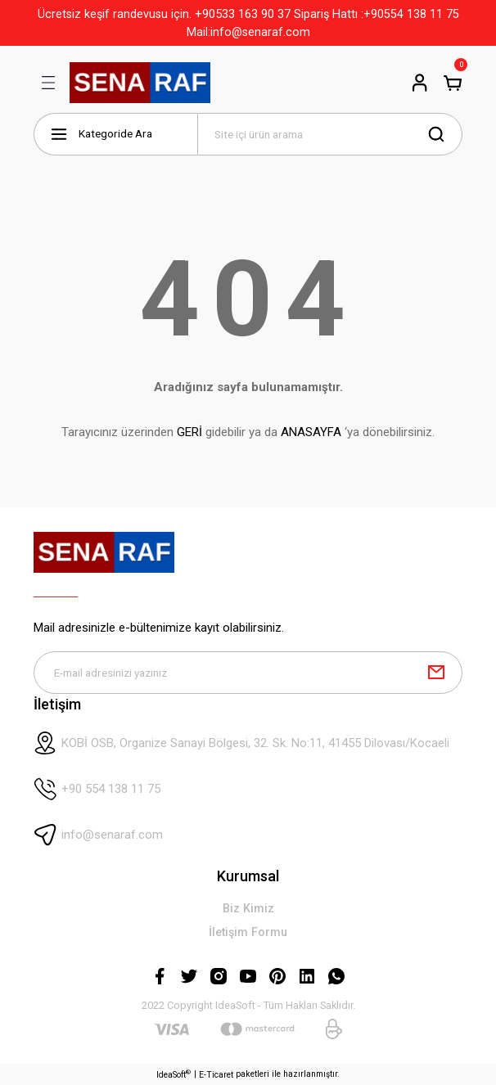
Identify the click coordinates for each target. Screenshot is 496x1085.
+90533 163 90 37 (243, 14)
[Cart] (452, 82)
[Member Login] (420, 82)
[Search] (329, 134)
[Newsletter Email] (248, 672)
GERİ (189, 432)
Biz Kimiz (248, 909)
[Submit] (436, 672)
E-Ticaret (216, 1074)
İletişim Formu (248, 933)
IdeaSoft (173, 1074)
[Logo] (140, 82)
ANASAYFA (311, 432)
